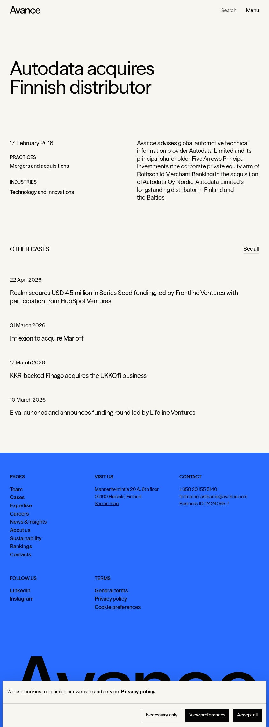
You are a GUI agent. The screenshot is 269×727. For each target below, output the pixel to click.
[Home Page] (25, 10)
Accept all (247, 715)
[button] (252, 10)
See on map (107, 503)
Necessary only (161, 715)
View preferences (207, 715)
